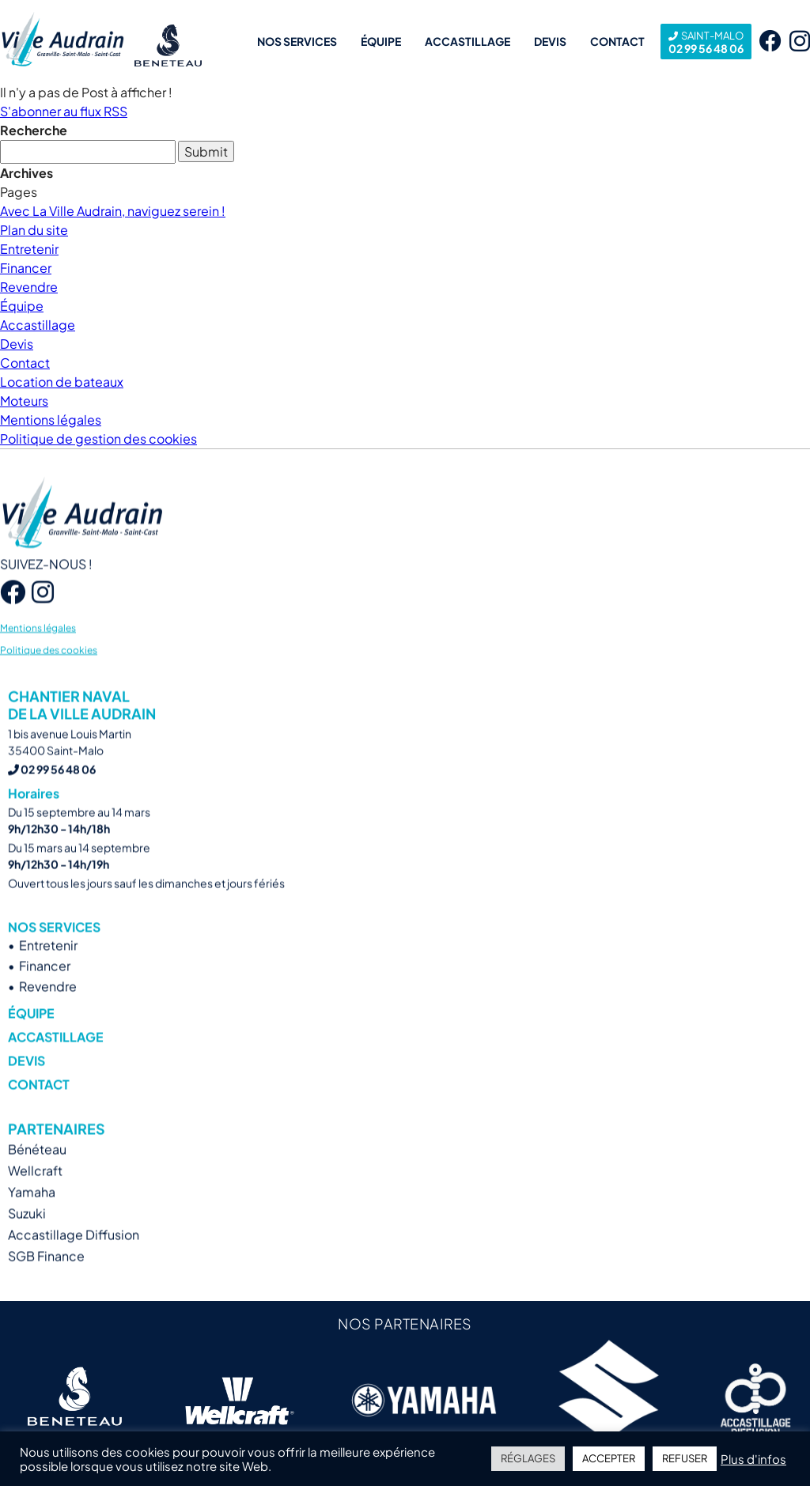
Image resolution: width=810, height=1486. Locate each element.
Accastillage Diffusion (73, 1257)
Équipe (381, 41)
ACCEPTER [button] (608, 1458)
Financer (25, 267)
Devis (550, 41)
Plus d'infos (753, 1459)
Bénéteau (37, 1171)
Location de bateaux (61, 381)
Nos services (297, 41)
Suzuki (27, 1235)
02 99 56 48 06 (706, 41)
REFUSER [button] (684, 1458)
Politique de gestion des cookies (98, 438)
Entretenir (29, 248)
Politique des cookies (48, 672)
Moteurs (24, 400)
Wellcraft (35, 1193)
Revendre (29, 286)
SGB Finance (46, 1278)
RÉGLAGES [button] (528, 1458)
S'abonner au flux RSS (63, 111)
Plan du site (34, 229)
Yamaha (31, 1214)
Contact (617, 41)
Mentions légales (50, 419)
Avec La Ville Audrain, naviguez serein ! (112, 210)
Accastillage (467, 41)
